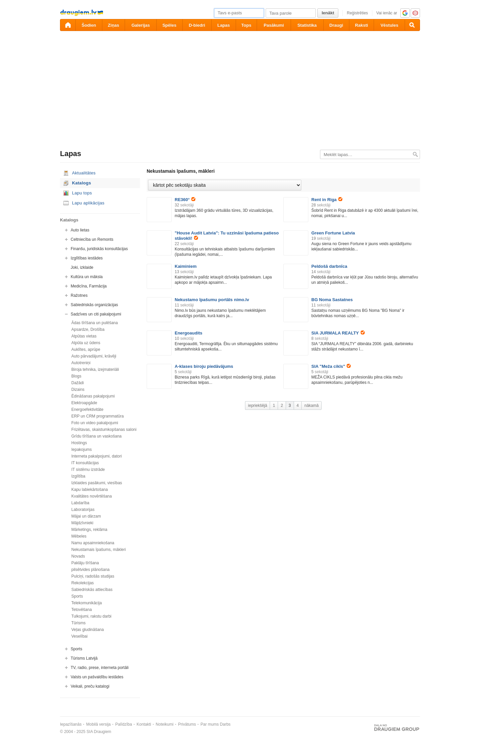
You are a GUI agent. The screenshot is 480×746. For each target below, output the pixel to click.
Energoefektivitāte (87, 409)
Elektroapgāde (84, 403)
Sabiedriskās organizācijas (94, 304)
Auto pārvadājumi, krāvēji (93, 356)
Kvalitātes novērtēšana (91, 496)
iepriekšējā (257, 405)
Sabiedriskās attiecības (91, 589)
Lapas (223, 25)
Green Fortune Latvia (333, 232)
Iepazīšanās (71, 724)
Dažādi (77, 383)
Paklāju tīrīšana (85, 563)
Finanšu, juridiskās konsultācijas (99, 248)
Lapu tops (82, 192)
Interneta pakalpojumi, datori (96, 456)
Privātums (187, 724)
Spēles (169, 25)
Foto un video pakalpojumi (94, 423)
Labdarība (80, 503)
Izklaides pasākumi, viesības (96, 483)
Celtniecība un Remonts (92, 239)
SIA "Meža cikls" (331, 366)
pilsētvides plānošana (90, 569)
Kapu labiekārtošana (89, 489)
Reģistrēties (357, 13)
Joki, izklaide (82, 267)
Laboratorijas (82, 509)
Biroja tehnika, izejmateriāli (95, 369)
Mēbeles (78, 536)
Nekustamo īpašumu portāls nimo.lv (212, 299)
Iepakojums (81, 449)
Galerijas (140, 25)
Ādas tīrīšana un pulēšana (94, 322)
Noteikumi (164, 724)
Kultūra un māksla (87, 276)
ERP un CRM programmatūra (97, 416)
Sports (77, 596)
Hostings (79, 443)
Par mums (210, 724)
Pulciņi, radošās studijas (92, 576)
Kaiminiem (186, 266)
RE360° (185, 199)
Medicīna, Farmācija (89, 286)
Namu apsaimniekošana (92, 543)
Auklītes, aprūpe (85, 349)
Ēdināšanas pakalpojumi (93, 396)
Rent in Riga (326, 199)
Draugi (336, 25)
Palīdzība (123, 724)
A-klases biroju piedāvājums (204, 366)
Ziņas (113, 25)
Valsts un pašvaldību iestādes (97, 677)
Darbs (225, 724)
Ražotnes (79, 295)
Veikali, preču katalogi (90, 686)
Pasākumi (274, 25)
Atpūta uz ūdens (85, 342)
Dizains (77, 389)
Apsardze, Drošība (87, 329)
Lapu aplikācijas (88, 202)
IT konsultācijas (85, 463)
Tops (246, 25)
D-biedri (197, 25)
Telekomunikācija (86, 603)
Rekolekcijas (82, 583)
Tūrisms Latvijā (84, 658)
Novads (78, 556)
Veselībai (79, 636)
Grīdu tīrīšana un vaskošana (96, 436)
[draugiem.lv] (67, 25)
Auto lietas (80, 230)
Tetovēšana (81, 609)
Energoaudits (188, 332)
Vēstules (389, 25)
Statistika (307, 25)
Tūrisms (78, 623)
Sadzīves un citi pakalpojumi (96, 314)
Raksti (361, 25)
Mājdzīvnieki (82, 523)
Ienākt (328, 12)
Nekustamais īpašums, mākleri (98, 549)
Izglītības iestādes (87, 258)
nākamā (311, 405)
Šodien (89, 25)
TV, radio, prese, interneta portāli (100, 667)
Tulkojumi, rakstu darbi (91, 616)
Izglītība (78, 476)
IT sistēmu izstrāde (88, 469)
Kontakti (144, 724)
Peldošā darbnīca (329, 266)
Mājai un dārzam (86, 516)
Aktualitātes (84, 172)
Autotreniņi (80, 362)
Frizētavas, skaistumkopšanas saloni (103, 429)
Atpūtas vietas (83, 336)
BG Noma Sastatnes (332, 299)
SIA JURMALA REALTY (338, 332)
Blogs (76, 376)
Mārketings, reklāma (89, 529)
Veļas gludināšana (87, 629)
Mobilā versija (98, 724)
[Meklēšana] (412, 25)
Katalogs (81, 182)
